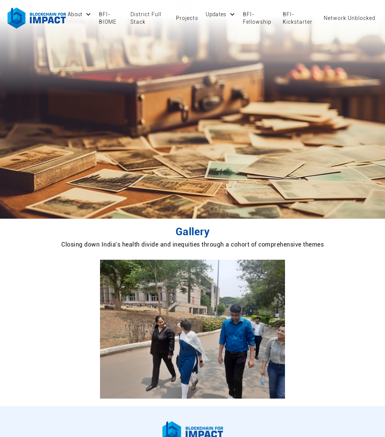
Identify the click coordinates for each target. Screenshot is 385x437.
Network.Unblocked (350, 18)
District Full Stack (145, 18)
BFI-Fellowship (257, 18)
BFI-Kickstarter (297, 18)
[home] (37, 18)
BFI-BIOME (108, 18)
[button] (80, 14)
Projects (187, 18)
